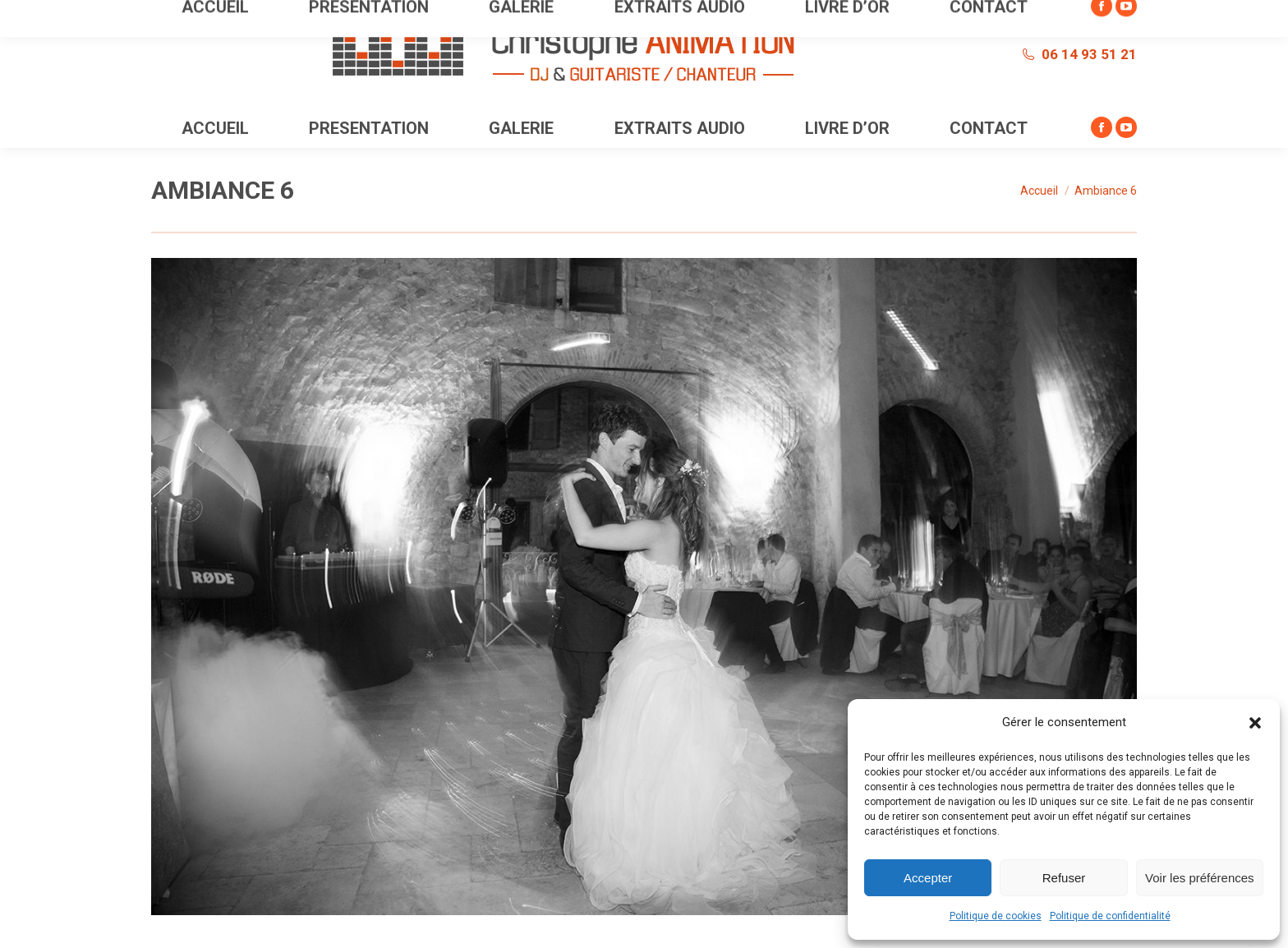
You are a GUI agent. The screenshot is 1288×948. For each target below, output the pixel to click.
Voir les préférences (1199, 878)
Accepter (928, 878)
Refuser (1064, 878)
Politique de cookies (996, 916)
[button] (1255, 723)
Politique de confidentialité (1110, 916)
